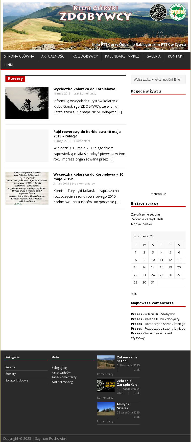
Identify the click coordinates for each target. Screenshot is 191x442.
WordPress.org (62, 382)
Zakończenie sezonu (145, 214)
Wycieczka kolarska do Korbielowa (84, 89)
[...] (120, 112)
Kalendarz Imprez (122, 56)
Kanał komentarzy (63, 377)
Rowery (10, 374)
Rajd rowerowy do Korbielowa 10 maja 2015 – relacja (87, 133)
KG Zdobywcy (85, 56)
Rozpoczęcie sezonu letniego (164, 324)
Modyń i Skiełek (141, 224)
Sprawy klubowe (16, 380)
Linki (8, 64)
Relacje (10, 367)
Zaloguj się (59, 368)
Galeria (153, 56)
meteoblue (158, 194)
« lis (134, 293)
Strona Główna (19, 56)
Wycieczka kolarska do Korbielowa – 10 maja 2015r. (88, 176)
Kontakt (176, 56)
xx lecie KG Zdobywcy (159, 314)
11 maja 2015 (61, 141)
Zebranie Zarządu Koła (147, 219)
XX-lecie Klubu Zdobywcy (161, 319)
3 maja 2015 (61, 183)
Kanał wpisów (61, 372)
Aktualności (53, 56)
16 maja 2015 (61, 93)
